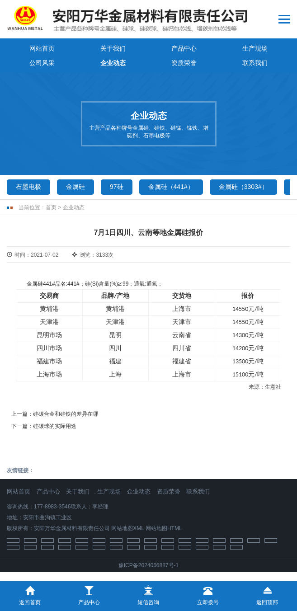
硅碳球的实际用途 (54, 426)
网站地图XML (127, 528)
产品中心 (184, 48)
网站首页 (42, 48)
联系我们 (255, 62)
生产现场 (255, 48)
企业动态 (113, 62)
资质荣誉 (184, 62)
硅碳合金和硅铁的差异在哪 (65, 414)
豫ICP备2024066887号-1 (148, 565)
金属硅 (75, 186)
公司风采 (42, 62)
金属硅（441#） (171, 186)
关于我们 (113, 48)
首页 (51, 207)
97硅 (116, 186)
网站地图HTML (164, 528)
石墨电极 (28, 186)
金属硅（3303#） (243, 186)
